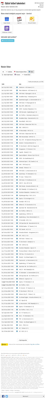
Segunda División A (28, 378)
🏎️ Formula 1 (8, 355)
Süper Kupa (28, 381)
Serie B (14, 379)
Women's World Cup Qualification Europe (21, 388)
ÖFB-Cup (34, 373)
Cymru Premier (27, 363)
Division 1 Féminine (30, 364)
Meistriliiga (13, 372)
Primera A (19, 374)
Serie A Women (9, 379)
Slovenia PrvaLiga (32, 379)
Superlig (23, 382)
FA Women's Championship (28, 367)
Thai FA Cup (20, 383)
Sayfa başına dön (22, 340)
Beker (31, 72)
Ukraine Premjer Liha (18, 386)
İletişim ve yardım (4, 392)
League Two (23, 371)
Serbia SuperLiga (35, 378)
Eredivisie (9, 72)
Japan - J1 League (22, 369)
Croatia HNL (22, 363)
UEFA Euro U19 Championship (37, 384)
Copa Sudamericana (38, 362)
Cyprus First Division (35, 363)
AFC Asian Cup (22, 357)
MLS (17, 372)
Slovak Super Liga (25, 379)
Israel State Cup (15, 369)
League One (18, 371)
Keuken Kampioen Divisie (20, 72)
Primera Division (24, 374)
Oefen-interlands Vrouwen (27, 373)
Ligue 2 (9, 372)
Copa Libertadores (29, 362)
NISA (39, 372)
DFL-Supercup (23, 364)
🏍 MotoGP (14, 355)
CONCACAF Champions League (30, 360)
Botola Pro (33, 358)
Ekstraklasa (18, 365)
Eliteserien (23, 365)
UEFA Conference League (26, 384)
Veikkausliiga (24, 387)
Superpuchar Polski (33, 382)
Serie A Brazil (3, 379)
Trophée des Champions (34, 383)
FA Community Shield (15, 367)
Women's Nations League (8, 388)
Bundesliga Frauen (4, 359)
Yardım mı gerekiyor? (39, 3)
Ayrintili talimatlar (7, 40)
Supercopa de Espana (11, 382)
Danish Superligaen (11, 364)
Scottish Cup (21, 377)
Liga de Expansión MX (31, 371)
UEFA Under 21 (10, 386)
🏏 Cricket (25, 355)
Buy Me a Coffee (35, 344)
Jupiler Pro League (37, 369)
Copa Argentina (4, 362)
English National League (30, 365)
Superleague (18, 382)
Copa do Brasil (23, 362)
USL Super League (17, 387)
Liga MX (37, 371)
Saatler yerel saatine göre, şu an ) (35, 81)
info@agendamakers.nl (37, 392)
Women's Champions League (32, 387)
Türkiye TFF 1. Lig (5, 384)
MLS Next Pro (21, 372)
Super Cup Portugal (21, 381)
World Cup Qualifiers (34, 388)
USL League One (10, 387)
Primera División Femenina (13, 376)
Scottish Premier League (5, 378)
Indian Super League (27, 368)
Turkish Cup (41, 383)
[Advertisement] (22, 53)
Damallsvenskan (4, 364)
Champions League (4, 360)
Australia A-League (9, 358)
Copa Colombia (10, 362)
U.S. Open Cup (18, 384)
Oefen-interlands (17, 373)
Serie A (41, 378)
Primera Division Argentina (33, 374)
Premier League (8, 374)
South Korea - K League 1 (12, 381)
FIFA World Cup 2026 (8, 368)
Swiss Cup (8, 383)
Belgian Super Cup (26, 358)
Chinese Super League (20, 360)
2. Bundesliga (16, 357)
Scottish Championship (13, 377)
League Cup (13, 371)
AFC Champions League (30, 357)
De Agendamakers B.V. (28, 392)
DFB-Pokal (18, 364)
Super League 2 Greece (35, 381)
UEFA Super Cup (4, 386)
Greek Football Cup (16, 368)
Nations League (27, 372)
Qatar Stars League (28, 376)
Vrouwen (17, 74)
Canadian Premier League (32, 359)
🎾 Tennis (20, 355)
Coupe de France (16, 363)
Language (41, 6)
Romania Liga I (35, 376)
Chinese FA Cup (12, 360)
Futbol (42, 5)
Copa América (39, 360)
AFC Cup (37, 357)
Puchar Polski (21, 376)
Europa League (8, 367)
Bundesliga (38, 358)
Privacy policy (11, 392)
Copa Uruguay (3, 363)
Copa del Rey (16, 362)
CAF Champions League (22, 359)
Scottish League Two (37, 377)
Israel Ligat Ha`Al (8, 369)
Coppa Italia (9, 363)
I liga (22, 368)
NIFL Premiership (34, 372)
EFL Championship (11, 365)
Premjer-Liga (13, 374)
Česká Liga (40, 359)
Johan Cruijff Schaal (7, 74)
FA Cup (21, 367)
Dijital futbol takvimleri (15, 3)
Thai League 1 (25, 383)
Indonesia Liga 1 (35, 368)
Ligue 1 (6, 372)
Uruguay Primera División (27, 386)
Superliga (27, 382)
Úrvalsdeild (35, 386)
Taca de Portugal (14, 383)
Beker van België (19, 358)
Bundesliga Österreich (13, 359)
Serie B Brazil (18, 379)
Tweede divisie (26, 74)
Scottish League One (28, 377)
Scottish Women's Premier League (17, 378)
